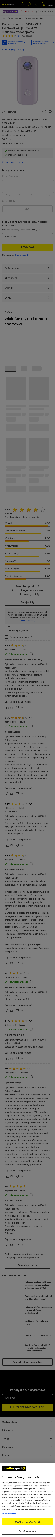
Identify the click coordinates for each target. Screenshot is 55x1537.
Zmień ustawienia (27, 1531)
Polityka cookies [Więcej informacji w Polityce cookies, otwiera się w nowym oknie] (9, 1513)
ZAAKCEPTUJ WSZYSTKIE (28, 1521)
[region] (27, 1500)
